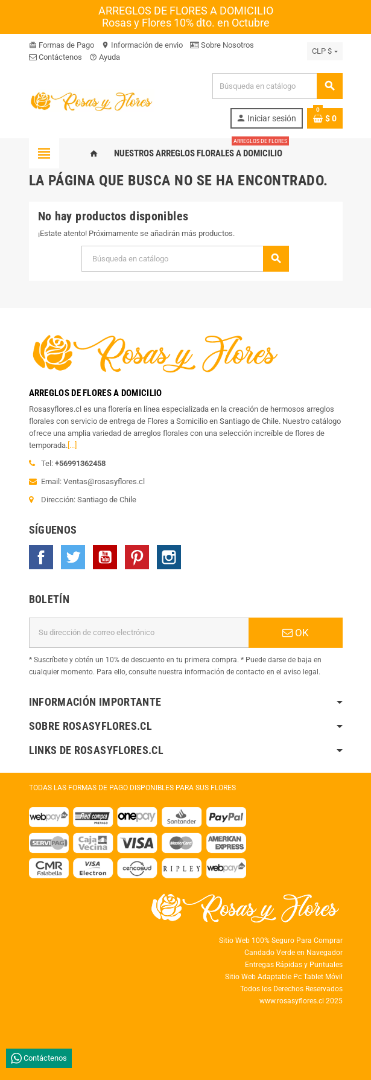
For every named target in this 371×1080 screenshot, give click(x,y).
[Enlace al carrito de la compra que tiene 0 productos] (325, 118)
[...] (72, 445)
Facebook (41, 557)
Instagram (169, 557)
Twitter (73, 557)
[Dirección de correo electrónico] (139, 633)
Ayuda (104, 57)
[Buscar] (276, 86)
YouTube (105, 557)
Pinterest (137, 557)
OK (295, 633)
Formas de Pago (61, 45)
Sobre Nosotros (222, 45)
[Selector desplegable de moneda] (324, 51)
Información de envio (142, 45)
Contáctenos (55, 57)
